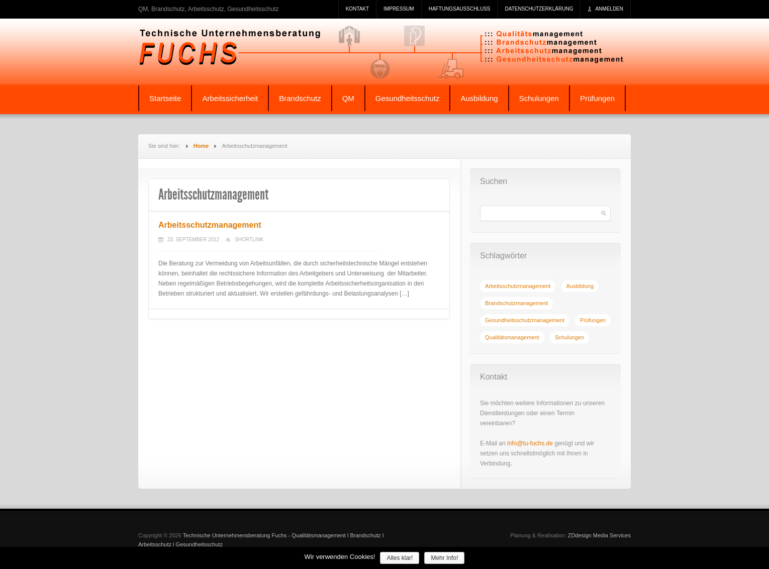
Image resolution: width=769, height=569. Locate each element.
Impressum (398, 9)
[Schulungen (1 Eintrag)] (569, 337)
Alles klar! (400, 557)
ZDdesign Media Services (599, 535)
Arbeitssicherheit (230, 98)
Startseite (165, 98)
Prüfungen (597, 98)
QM (348, 98)
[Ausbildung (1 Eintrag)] (580, 286)
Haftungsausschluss (460, 9)
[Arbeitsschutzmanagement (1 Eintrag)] (517, 286)
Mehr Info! (444, 557)
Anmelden (609, 9)
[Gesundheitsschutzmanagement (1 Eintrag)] (524, 320)
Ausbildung (479, 98)
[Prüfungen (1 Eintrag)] (593, 320)
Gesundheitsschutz (407, 98)
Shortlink (249, 239)
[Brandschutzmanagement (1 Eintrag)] (516, 303)
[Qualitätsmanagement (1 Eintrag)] (512, 337)
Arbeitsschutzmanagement (209, 225)
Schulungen (539, 98)
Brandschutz (300, 98)
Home (201, 146)
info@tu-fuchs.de (530, 443)
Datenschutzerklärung (539, 9)
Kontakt (357, 9)
